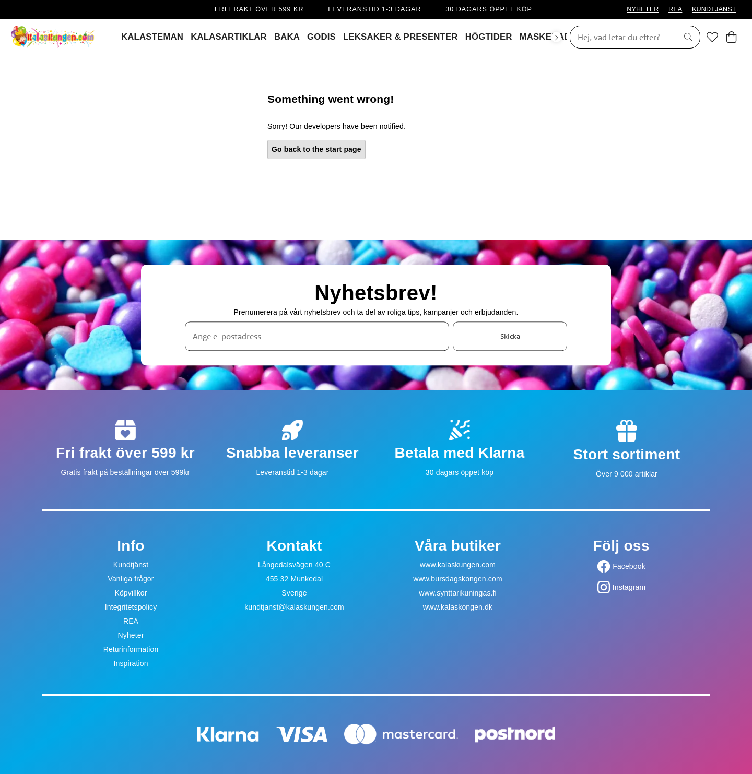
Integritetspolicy (131, 607)
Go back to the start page (316, 149)
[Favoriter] (712, 37)
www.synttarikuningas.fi (458, 593)
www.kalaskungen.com (458, 565)
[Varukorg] (731, 37)
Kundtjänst (131, 565)
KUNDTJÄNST (714, 9)
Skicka (510, 336)
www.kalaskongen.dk (457, 607)
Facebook (629, 566)
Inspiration (130, 663)
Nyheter (131, 635)
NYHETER (643, 9)
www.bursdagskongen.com (457, 579)
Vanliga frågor (131, 579)
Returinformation (131, 649)
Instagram (629, 587)
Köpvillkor (130, 593)
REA (675, 9)
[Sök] (620, 37)
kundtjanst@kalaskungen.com (294, 607)
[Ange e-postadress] (317, 336)
